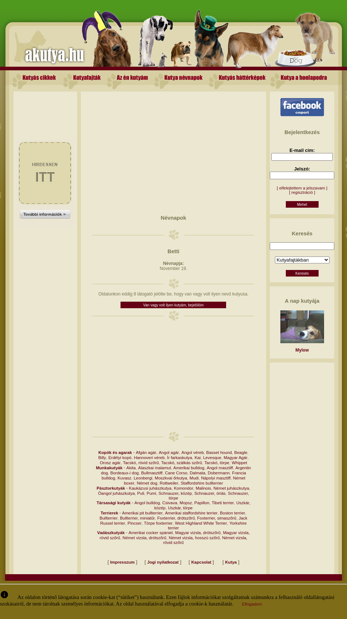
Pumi (151, 493)
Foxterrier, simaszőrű (216, 518)
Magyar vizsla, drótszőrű (198, 532)
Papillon (201, 503)
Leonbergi (143, 478)
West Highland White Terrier (201, 523)
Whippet (239, 463)
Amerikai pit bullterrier (142, 513)
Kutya (231, 562)
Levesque (212, 457)
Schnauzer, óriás (210, 493)
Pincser (134, 523)
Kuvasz (124, 478)
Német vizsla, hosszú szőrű (194, 538)
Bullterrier (109, 518)
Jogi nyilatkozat (162, 562)
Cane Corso (176, 473)
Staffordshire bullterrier (202, 483)
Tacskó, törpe (216, 463)
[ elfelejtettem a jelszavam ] (302, 188)
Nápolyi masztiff (215, 478)
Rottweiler (169, 483)
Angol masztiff (220, 468)
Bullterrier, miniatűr (137, 518)
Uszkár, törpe (180, 508)
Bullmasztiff (152, 473)
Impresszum (122, 562)
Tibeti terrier (223, 503)
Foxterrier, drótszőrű (176, 518)
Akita (131, 468)
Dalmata (197, 473)
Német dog (147, 483)
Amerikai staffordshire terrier (191, 513)
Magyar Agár (235, 457)
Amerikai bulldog (188, 468)
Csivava (169, 503)
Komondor (183, 488)
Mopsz (186, 503)
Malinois (203, 488)
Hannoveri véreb (149, 457)
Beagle (240, 452)
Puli (140, 493)
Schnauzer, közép (175, 493)
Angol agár (169, 452)
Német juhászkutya (231, 488)
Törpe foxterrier (158, 523)
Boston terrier (232, 513)
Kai (197, 457)
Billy (102, 457)
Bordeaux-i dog (124, 473)
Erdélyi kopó (120, 457)
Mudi (194, 478)
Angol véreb (192, 452)
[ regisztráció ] (302, 192)
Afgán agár (146, 452)
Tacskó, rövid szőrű (141, 463)
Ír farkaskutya (179, 457)
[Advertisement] (45, 107)
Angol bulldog (147, 503)
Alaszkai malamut (154, 468)
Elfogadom (252, 604)
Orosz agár (110, 463)
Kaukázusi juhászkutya (150, 488)
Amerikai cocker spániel (151, 532)
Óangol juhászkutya (116, 493)
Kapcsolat (201, 562)
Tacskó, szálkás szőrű (181, 463)
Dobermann (218, 473)
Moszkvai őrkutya (171, 478)
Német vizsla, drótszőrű (144, 538)
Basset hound (219, 452)
